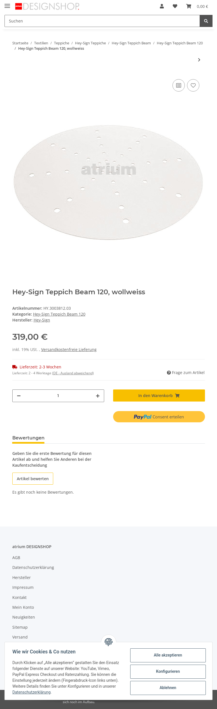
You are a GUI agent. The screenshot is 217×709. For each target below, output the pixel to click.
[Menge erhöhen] (98, 396)
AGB (16, 557)
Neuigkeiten (23, 617)
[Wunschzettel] (175, 6)
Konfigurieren (166, 671)
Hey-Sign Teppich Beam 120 (59, 314)
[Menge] (58, 396)
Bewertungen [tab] (28, 438)
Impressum (23, 587)
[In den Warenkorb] (159, 395)
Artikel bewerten (33, 478)
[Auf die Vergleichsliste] (178, 85)
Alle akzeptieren (166, 655)
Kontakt (19, 597)
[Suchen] (102, 21)
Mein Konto (23, 607)
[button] (161, 6)
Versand (20, 637)
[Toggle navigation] (7, 3)
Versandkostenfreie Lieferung (69, 349)
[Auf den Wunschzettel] (193, 85)
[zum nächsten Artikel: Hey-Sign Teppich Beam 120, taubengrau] (199, 60)
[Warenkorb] (197, 6)
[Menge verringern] (19, 396)
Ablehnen (166, 687)
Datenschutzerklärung (33, 567)
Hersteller (21, 577)
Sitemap (20, 627)
